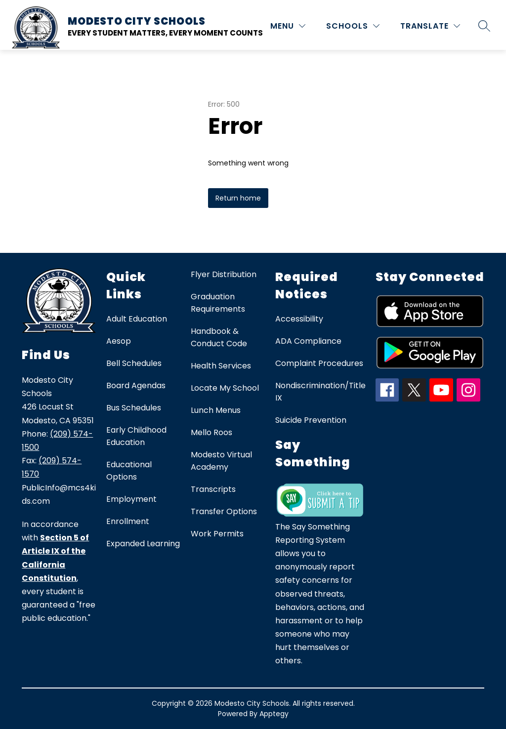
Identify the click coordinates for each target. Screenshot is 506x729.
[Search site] (484, 26)
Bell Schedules (134, 363)
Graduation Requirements (218, 303)
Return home (238, 198)
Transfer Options (224, 511)
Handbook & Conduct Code (219, 337)
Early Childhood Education (136, 436)
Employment (131, 499)
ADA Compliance (308, 341)
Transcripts (213, 489)
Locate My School (225, 388)
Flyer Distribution (223, 274)
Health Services (221, 365)
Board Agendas (136, 385)
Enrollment (127, 521)
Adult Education (136, 318)
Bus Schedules (133, 407)
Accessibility (299, 318)
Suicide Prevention (310, 420)
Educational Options (129, 471)
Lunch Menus (216, 410)
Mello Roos (211, 432)
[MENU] (288, 26)
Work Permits (217, 533)
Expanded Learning (143, 543)
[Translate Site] (430, 26)
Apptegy (274, 714)
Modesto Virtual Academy (221, 461)
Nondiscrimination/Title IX (320, 392)
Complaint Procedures (319, 363)
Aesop (118, 341)
